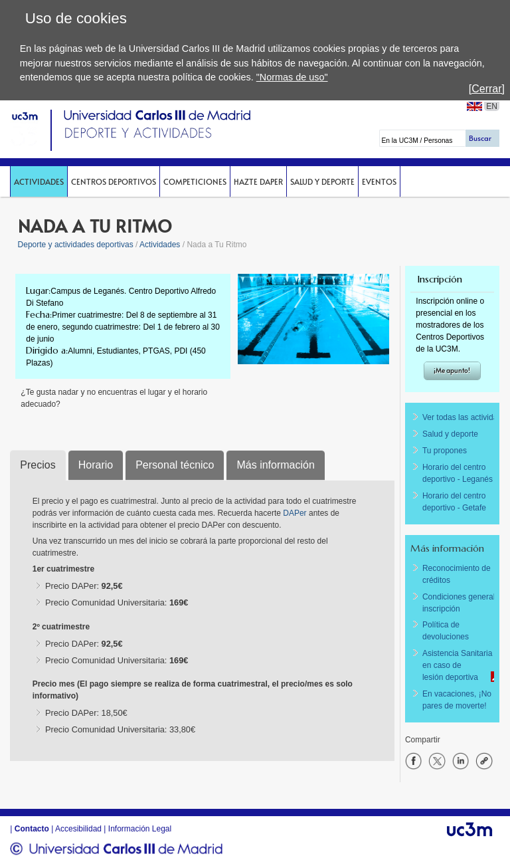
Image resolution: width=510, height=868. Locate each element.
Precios (37, 465)
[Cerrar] (487, 88)
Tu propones (444, 450)
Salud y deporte (322, 181)
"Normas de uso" (292, 77)
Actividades (39, 181)
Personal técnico (174, 465)
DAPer (296, 513)
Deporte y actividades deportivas (75, 244)
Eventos (379, 181)
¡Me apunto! (452, 370)
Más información (275, 465)
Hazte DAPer (258, 181)
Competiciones (194, 181)
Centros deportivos (113, 181)
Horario (95, 465)
